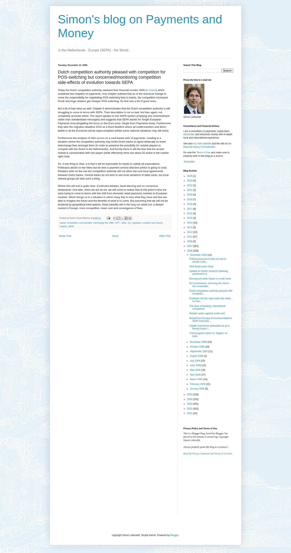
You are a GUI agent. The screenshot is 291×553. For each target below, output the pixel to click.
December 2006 (199, 255)
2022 (190, 185)
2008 (190, 241)
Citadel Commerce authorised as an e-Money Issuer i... (209, 327)
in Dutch (151, 90)
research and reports (153, 223)
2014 (190, 222)
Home (115, 236)
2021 (190, 190)
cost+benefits (85, 223)
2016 (190, 213)
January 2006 (197, 388)
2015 (190, 218)
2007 (190, 246)
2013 (190, 227)
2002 (190, 408)
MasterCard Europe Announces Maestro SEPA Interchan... (210, 319)
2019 (190, 199)
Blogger (174, 535)
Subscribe (189, 161)
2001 (190, 413)
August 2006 (197, 356)
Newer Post (65, 236)
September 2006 (199, 351)
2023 (190, 180)
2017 (190, 208)
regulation (136, 223)
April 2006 (195, 374)
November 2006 (199, 342)
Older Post (164, 236)
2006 (190, 250)
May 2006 (195, 370)
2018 (190, 204)
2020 (190, 194)
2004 (190, 399)
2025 (190, 176)
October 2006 (197, 346)
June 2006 (196, 365)
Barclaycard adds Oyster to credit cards (210, 278)
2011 (190, 236)
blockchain (189, 134)
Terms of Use (203, 152)
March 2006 (196, 379)
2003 (190, 403)
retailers (63, 226)
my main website (202, 143)
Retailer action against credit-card (207, 313)
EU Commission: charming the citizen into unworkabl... (209, 284)
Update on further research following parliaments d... (208, 272)
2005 (190, 394)
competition (72, 223)
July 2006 (195, 360)
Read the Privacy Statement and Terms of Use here (207, 453)
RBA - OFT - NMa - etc (120, 223)
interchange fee (100, 223)
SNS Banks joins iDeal (201, 266)
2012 (190, 232)
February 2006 (198, 384)
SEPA (71, 226)
